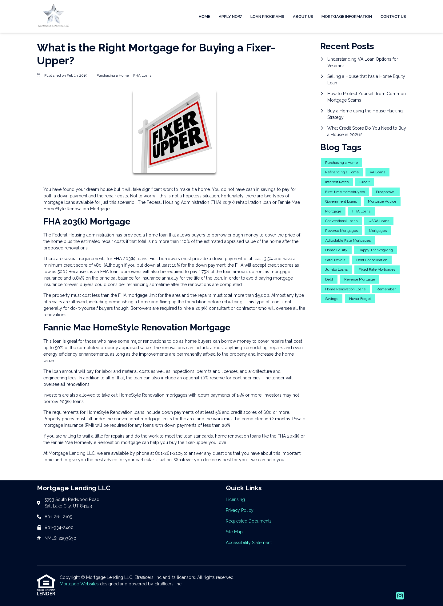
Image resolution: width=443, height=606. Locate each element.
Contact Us (393, 16)
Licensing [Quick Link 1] (235, 499)
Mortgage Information (346, 16)
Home (204, 16)
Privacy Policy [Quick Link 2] (239, 510)
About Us (303, 16)
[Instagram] (400, 596)
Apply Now (230, 16)
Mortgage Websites (80, 583)
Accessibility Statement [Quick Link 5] (249, 542)
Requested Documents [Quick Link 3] (249, 521)
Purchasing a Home (113, 75)
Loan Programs (267, 16)
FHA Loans (142, 75)
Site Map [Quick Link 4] (234, 531)
